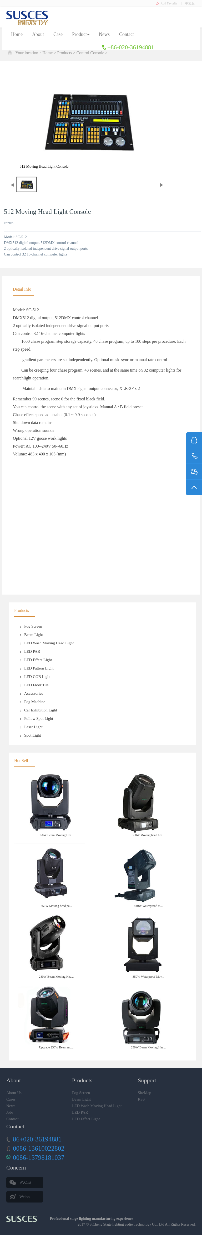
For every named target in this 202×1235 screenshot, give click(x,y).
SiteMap (144, 1093)
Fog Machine (32, 702)
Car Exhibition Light (38, 710)
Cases (11, 1099)
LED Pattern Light (36, 668)
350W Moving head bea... (148, 835)
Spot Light (30, 735)
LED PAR (29, 651)
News (104, 34)
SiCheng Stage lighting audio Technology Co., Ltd (127, 1224)
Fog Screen (30, 626)
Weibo (24, 1197)
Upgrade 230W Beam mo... (56, 1047)
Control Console (90, 53)
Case (58, 34)
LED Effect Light (35, 660)
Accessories (31, 693)
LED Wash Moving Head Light (46, 643)
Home (17, 34)
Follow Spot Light (36, 718)
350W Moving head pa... (56, 906)
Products (64, 53)
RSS (141, 1099)
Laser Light (31, 727)
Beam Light (31, 635)
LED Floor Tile (34, 685)
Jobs (9, 1112)
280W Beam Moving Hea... (56, 976)
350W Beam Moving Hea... (56, 835)
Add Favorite (169, 3)
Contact (126, 34)
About (38, 34)
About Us (14, 1093)
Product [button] (80, 34)
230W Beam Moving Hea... (148, 1047)
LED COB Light (34, 676)
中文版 (190, 3)
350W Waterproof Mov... (148, 976)
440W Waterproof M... (148, 906)
